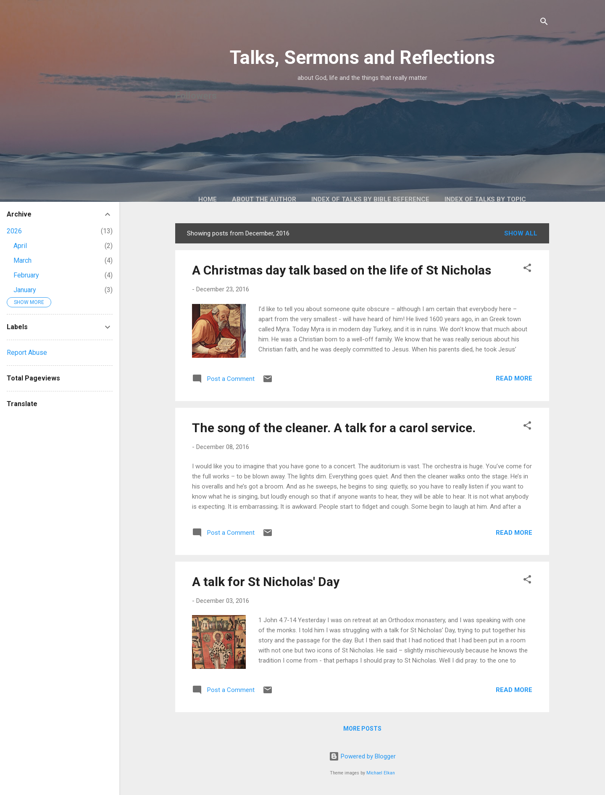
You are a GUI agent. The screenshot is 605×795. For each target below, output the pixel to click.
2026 (14, 231)
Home (207, 199)
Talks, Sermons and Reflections (362, 57)
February (26, 275)
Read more (514, 378)
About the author (264, 199)
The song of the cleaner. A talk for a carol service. (334, 427)
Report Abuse (27, 353)
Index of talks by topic (485, 199)
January (24, 290)
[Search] (544, 23)
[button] (527, 269)
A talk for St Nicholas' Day (265, 581)
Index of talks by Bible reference (370, 199)
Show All (520, 233)
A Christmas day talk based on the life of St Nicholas (341, 270)
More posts (362, 728)
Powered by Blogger (362, 756)
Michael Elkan (380, 773)
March (22, 260)
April (20, 246)
